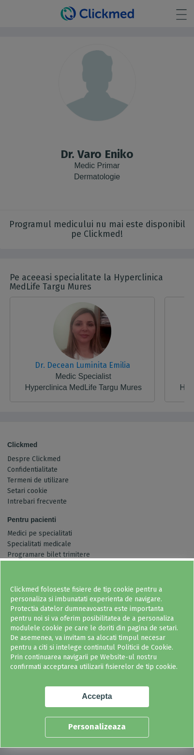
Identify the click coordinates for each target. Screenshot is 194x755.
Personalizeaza (97, 726)
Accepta (97, 696)
